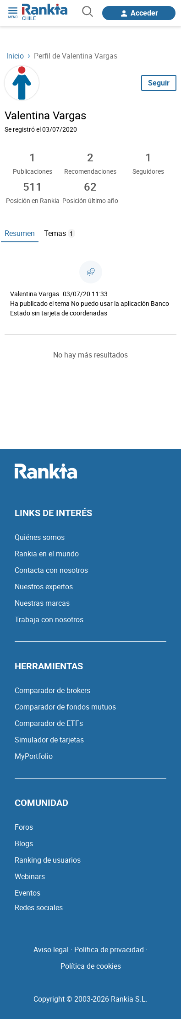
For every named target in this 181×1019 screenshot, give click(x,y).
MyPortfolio (34, 756)
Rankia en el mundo (47, 554)
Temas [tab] (59, 233)
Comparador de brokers (52, 690)
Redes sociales (39, 907)
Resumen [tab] (20, 233)
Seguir (159, 83)
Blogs (24, 843)
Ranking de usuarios (48, 860)
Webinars (30, 876)
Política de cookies (90, 966)
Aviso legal (51, 949)
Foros (24, 827)
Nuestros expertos (44, 587)
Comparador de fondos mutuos (65, 707)
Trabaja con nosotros (49, 619)
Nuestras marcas (42, 603)
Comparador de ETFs (49, 723)
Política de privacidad (109, 949)
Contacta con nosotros (51, 570)
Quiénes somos (40, 537)
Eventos (27, 893)
